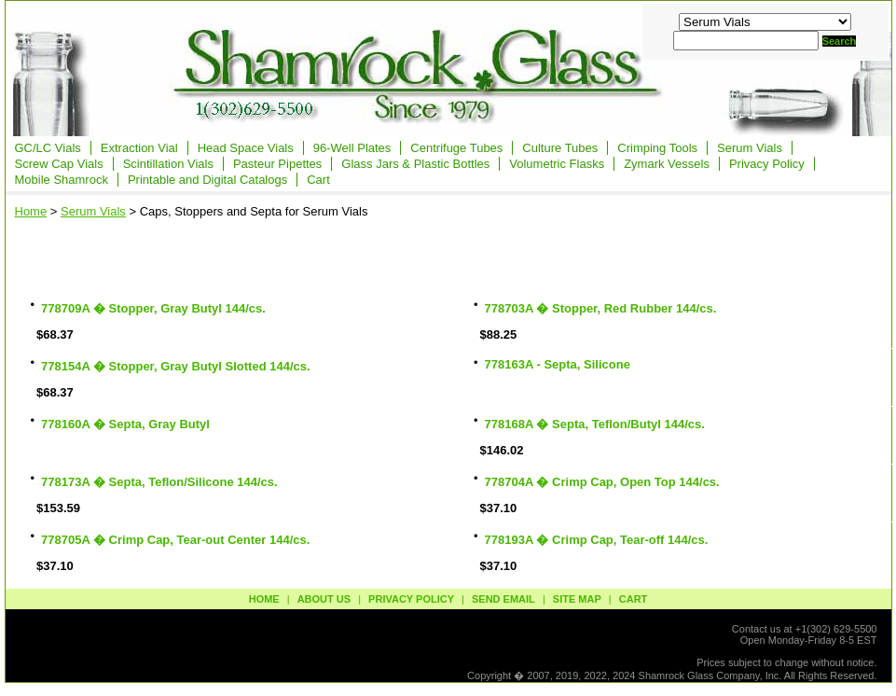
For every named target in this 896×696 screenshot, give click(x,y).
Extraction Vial (139, 148)
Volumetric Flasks (556, 164)
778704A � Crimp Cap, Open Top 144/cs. (602, 482)
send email (503, 599)
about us (324, 599)
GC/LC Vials (48, 148)
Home (31, 211)
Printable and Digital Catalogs (207, 180)
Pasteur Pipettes (277, 164)
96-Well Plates (352, 148)
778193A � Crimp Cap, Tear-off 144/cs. (597, 540)
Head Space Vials (246, 148)
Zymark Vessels (667, 164)
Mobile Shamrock (61, 180)
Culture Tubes (560, 148)
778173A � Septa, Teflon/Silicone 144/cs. (159, 482)
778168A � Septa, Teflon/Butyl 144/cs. (595, 424)
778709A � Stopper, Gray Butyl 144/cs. (153, 308)
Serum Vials (749, 148)
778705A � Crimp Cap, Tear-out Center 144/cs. (175, 540)
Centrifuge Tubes (456, 148)
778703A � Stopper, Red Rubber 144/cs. (601, 308)
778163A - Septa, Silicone (557, 364)
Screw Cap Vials (59, 164)
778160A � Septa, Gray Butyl (125, 424)
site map (577, 599)
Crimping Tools (657, 148)
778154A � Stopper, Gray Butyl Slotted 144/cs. (175, 366)
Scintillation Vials (168, 164)
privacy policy (411, 599)
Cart (318, 180)
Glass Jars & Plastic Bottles (415, 164)
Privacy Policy (767, 164)
